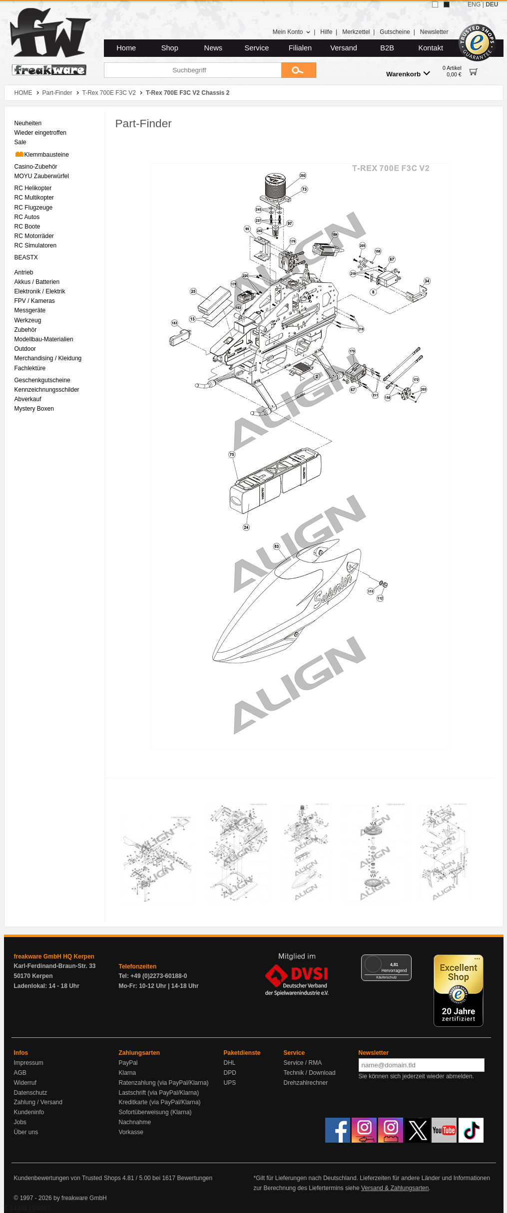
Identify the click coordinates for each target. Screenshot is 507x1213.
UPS (230, 1082)
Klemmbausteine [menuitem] (41, 154)
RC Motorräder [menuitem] (34, 236)
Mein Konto (292, 31)
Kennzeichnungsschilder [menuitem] (46, 389)
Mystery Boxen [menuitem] (34, 408)
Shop (169, 48)
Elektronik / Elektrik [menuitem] (39, 291)
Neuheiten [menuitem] (28, 123)
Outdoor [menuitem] (25, 348)
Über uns (26, 1132)
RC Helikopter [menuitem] (33, 188)
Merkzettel (356, 31)
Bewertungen (194, 1178)
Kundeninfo (29, 1112)
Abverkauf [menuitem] (27, 399)
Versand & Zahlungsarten (395, 1188)
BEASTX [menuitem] (26, 257)
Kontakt (430, 48)
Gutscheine (395, 31)
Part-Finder (57, 92)
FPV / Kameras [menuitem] (34, 300)
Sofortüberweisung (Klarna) (155, 1112)
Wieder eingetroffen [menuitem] (40, 132)
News (213, 48)
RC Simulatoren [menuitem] (35, 245)
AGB (20, 1072)
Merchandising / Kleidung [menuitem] (48, 358)
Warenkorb (408, 73)
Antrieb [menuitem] (23, 272)
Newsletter (434, 31)
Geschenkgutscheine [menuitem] (42, 380)
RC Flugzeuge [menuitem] (33, 207)
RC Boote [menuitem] (27, 226)
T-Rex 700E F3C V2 (109, 92)
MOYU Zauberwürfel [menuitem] (41, 176)
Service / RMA (303, 1062)
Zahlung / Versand (38, 1102)
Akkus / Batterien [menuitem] (37, 281)
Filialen (300, 48)
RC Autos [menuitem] (27, 217)
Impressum (28, 1062)
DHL (230, 1062)
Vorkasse (131, 1132)
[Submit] (298, 70)
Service (257, 48)
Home (126, 48)
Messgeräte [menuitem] (30, 310)
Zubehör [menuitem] (25, 329)
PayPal (128, 1062)
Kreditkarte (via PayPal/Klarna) (160, 1102)
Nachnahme (135, 1122)
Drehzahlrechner (306, 1082)
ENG (474, 4)
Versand (343, 48)
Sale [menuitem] (20, 142)
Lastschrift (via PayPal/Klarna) (159, 1092)
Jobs (20, 1122)
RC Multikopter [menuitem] (34, 197)
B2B (387, 48)
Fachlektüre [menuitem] (30, 368)
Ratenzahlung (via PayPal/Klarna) (164, 1082)
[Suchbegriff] (192, 70)
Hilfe (326, 31)
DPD (230, 1072)
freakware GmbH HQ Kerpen (54, 956)
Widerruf (25, 1082)
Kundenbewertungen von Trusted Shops (67, 1178)
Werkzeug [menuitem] (27, 320)
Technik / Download (310, 1072)
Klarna (127, 1072)
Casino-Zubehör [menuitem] (35, 166)
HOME (23, 92)
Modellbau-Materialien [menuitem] (43, 339)
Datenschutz (30, 1092)
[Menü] (406, 961)
